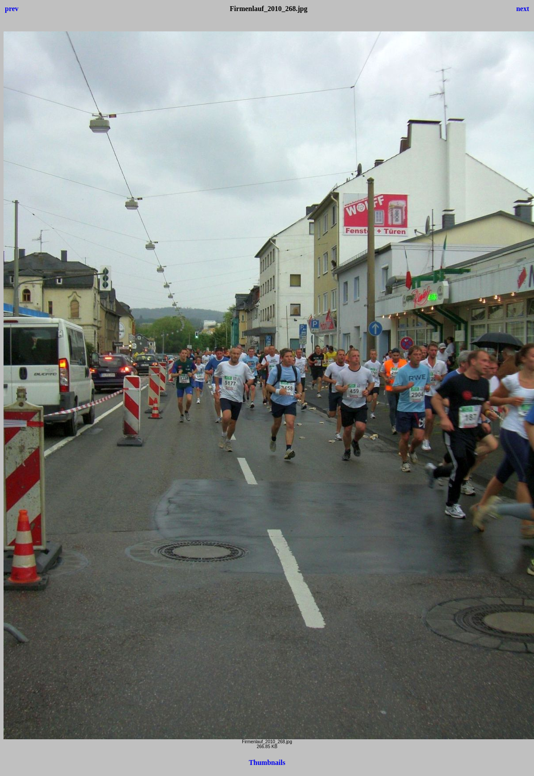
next (522, 8)
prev (12, 8)
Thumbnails (267, 762)
